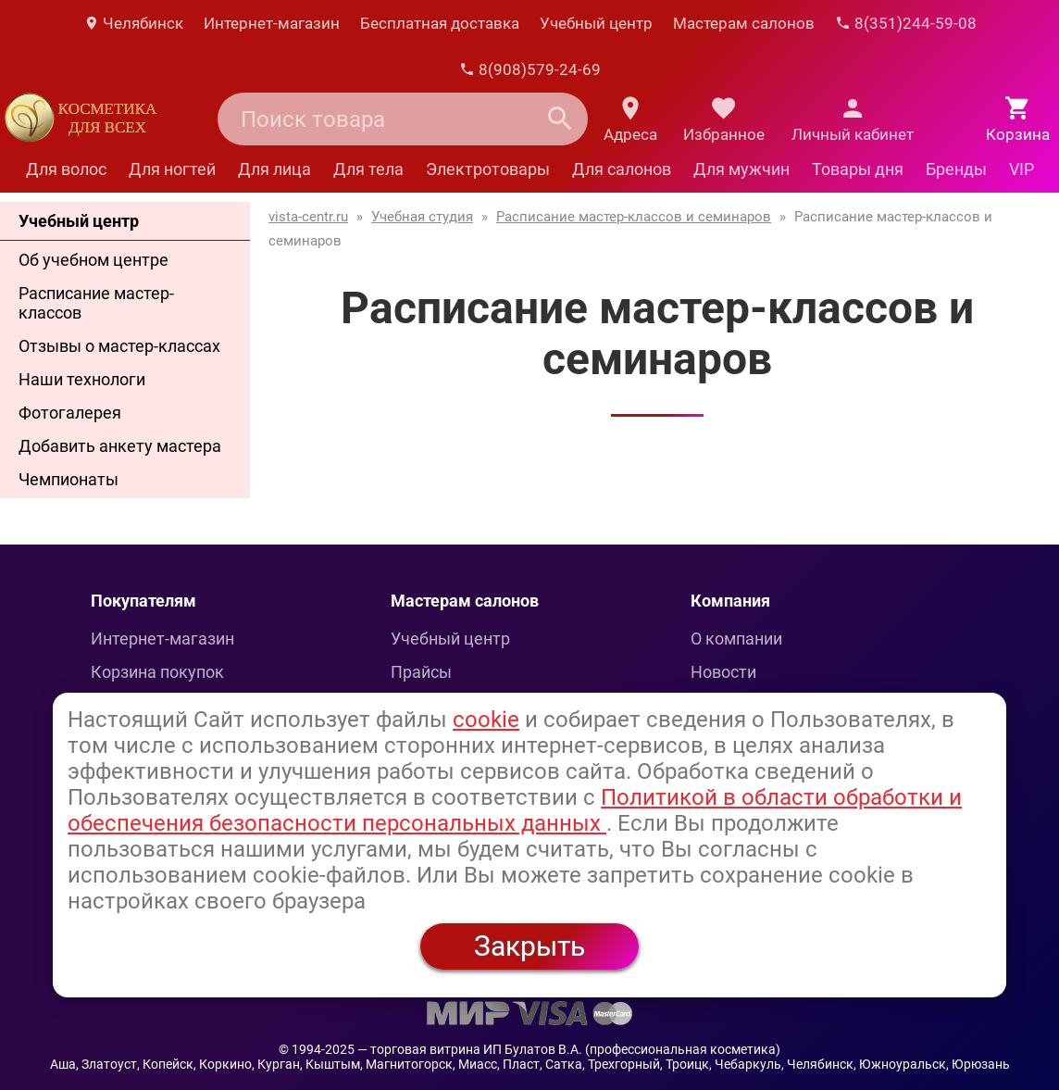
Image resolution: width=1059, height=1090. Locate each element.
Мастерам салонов (744, 23)
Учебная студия (422, 216)
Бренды (956, 169)
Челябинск (133, 23)
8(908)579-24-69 (530, 69)
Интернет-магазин (272, 23)
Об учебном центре (93, 259)
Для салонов (621, 169)
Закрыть (529, 946)
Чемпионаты (68, 479)
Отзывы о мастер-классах (119, 346)
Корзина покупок (157, 672)
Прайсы (421, 672)
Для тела (368, 169)
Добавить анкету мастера (120, 446)
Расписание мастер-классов (96, 302)
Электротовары (488, 169)
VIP (1021, 169)
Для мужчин (741, 169)
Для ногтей (172, 169)
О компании (736, 638)
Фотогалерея (70, 412)
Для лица (274, 169)
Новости (723, 672)
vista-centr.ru (308, 216)
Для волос (66, 169)
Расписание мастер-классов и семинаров (633, 216)
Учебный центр (596, 23)
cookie (486, 720)
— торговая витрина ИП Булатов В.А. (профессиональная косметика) (568, 1049)
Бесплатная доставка (439, 23)
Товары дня (857, 169)
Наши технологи (82, 379)
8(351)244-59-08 (906, 23)
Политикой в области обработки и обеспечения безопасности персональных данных (515, 810)
